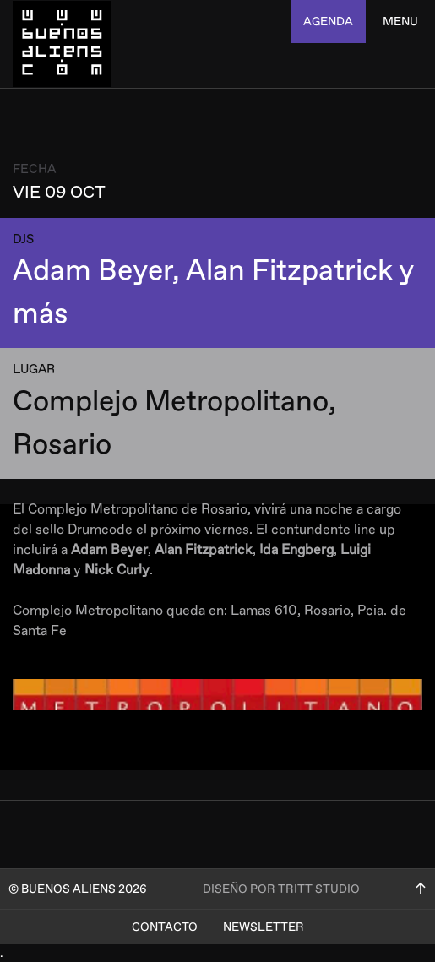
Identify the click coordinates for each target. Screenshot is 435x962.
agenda (328, 21)
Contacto (165, 927)
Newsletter (263, 927)
